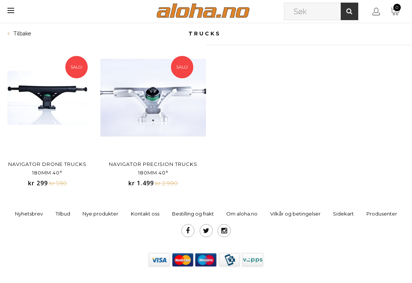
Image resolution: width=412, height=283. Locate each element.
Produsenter (381, 214)
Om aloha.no (242, 214)
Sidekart (343, 214)
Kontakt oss (145, 214)
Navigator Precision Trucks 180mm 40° (153, 168)
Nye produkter (100, 214)
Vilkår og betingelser (295, 214)
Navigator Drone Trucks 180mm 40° (47, 168)
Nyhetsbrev (29, 214)
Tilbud (63, 214)
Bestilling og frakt (193, 214)
